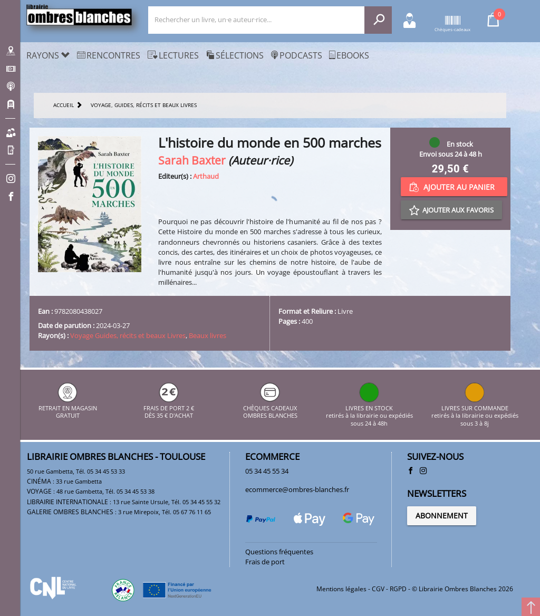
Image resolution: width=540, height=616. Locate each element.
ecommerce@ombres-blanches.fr (297, 489)
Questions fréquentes (279, 551)
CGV (378, 588)
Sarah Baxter (192, 160)
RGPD (398, 588)
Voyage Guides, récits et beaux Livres (128, 335)
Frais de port (265, 561)
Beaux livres (207, 335)
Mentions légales (341, 588)
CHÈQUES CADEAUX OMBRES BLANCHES (270, 408)
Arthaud (206, 176)
